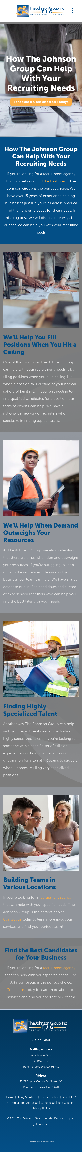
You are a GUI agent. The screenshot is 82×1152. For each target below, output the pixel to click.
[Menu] (72, 10)
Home (10, 1097)
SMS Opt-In (65, 1102)
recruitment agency (55, 897)
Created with (41, 1142)
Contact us (12, 919)
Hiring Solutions (27, 1097)
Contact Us (48, 1102)
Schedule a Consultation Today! (41, 102)
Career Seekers (49, 1097)
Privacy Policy (41, 1108)
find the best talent (52, 181)
